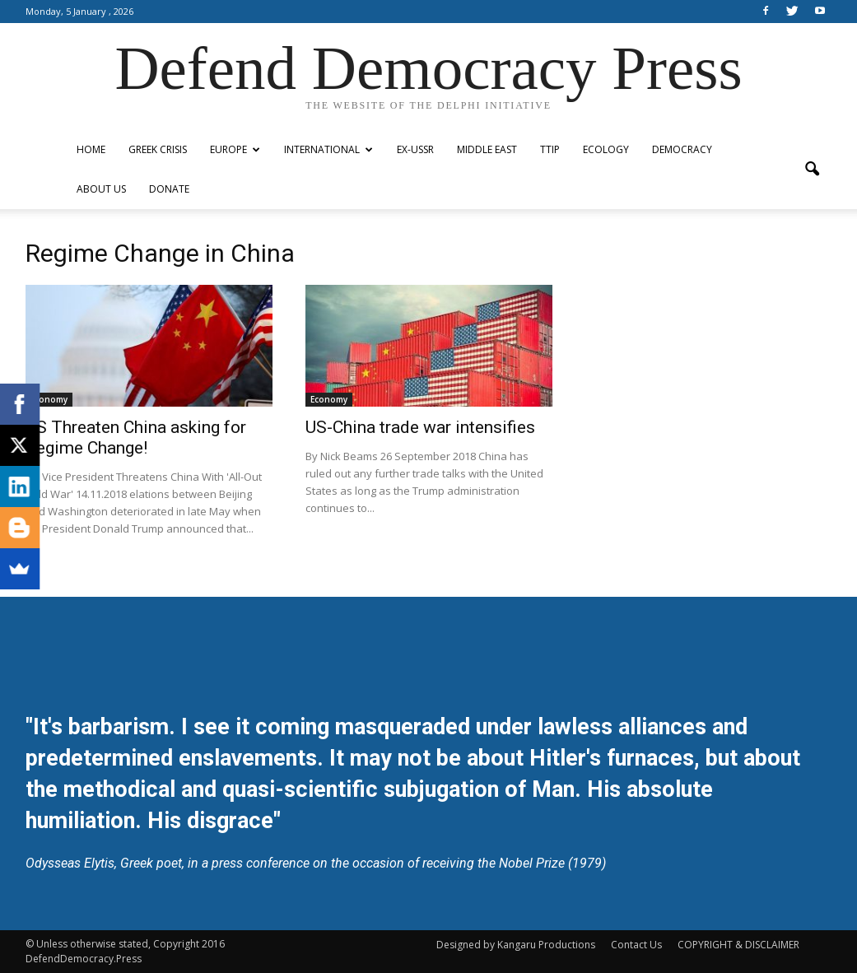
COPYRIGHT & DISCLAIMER (738, 945)
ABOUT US (101, 189)
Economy (49, 399)
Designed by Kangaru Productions (515, 945)
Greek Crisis (157, 149)
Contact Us (636, 945)
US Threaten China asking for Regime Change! (136, 437)
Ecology (606, 149)
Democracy (682, 149)
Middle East (487, 149)
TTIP (550, 149)
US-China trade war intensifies (420, 427)
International (328, 149)
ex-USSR (415, 149)
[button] (812, 169)
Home (91, 149)
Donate (169, 189)
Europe (235, 149)
